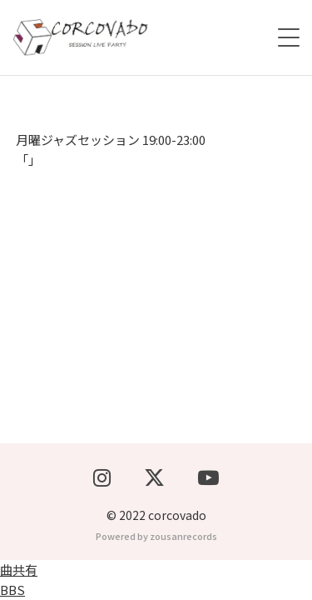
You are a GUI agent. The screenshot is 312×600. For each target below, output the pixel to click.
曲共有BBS (18, 579)
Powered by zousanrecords (156, 535)
